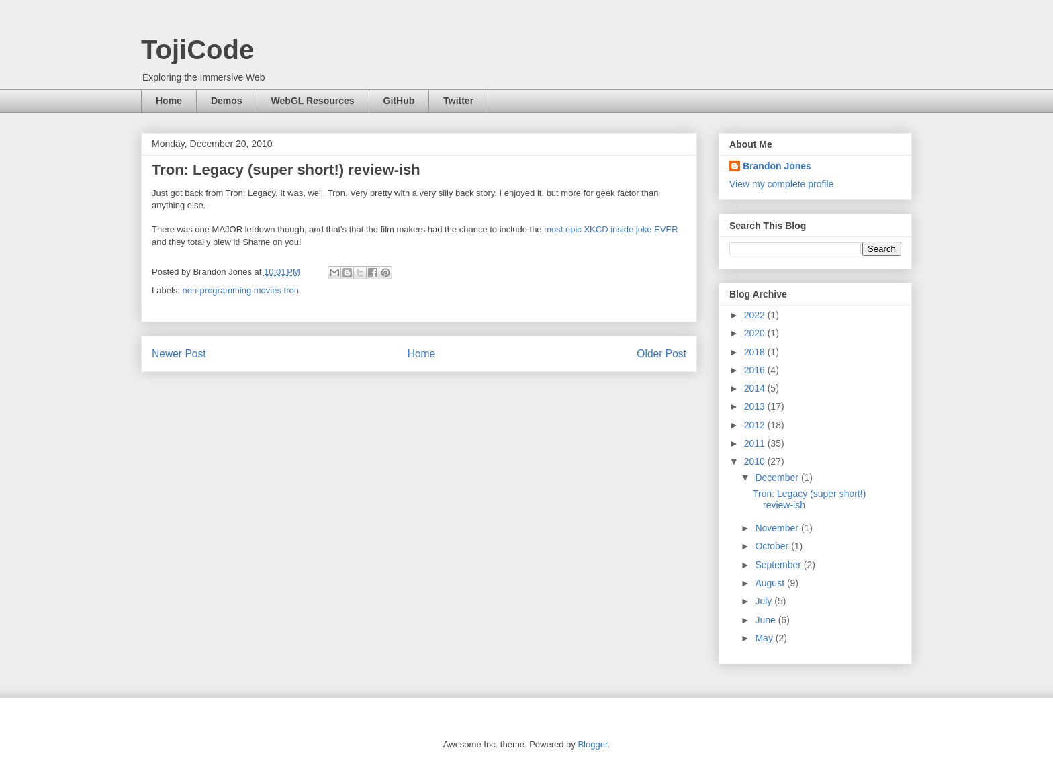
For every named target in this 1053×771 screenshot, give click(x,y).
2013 (756, 406)
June (766, 620)
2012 (756, 425)
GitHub (399, 100)
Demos (226, 100)
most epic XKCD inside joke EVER (611, 229)
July (764, 601)
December (777, 477)
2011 (756, 443)
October (773, 546)
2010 (756, 461)
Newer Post (179, 353)
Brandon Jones (777, 166)
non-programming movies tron (241, 290)
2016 (756, 370)
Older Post (661, 353)
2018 (756, 352)
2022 (756, 315)
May (765, 638)
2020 (756, 333)
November (777, 528)
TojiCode (197, 49)
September (779, 564)
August (770, 583)
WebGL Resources (313, 100)
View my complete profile (781, 184)
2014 (756, 388)
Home (169, 100)
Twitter (458, 100)
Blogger (592, 744)
